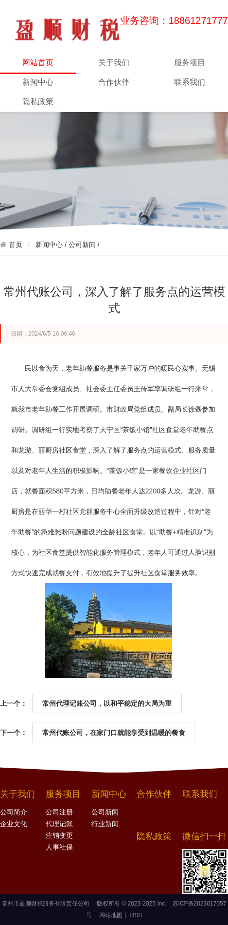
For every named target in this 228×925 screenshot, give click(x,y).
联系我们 (189, 82)
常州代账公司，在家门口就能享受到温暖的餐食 (113, 732)
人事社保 (59, 847)
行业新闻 (105, 824)
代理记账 (59, 824)
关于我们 (113, 62)
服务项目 (189, 62)
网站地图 (111, 915)
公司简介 (13, 812)
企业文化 (13, 824)
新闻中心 (37, 82)
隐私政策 (37, 101)
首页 (15, 244)
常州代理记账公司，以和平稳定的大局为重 (107, 703)
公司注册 (59, 812)
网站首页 (38, 65)
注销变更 (59, 835)
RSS (135, 915)
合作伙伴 (113, 82)
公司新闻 (82, 244)
